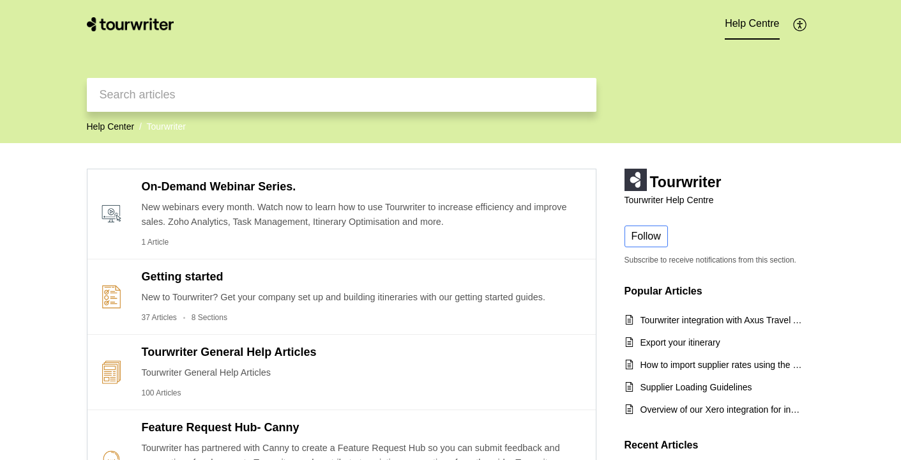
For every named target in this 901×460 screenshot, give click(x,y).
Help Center (111, 126)
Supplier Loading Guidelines (696, 387)
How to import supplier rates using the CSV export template (721, 365)
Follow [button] (646, 236)
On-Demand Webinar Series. (219, 186)
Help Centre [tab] (752, 23)
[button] (800, 24)
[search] (341, 95)
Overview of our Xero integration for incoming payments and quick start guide (721, 409)
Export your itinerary (680, 342)
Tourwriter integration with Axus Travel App (721, 320)
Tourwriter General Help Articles (229, 352)
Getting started (182, 276)
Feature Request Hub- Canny (220, 427)
